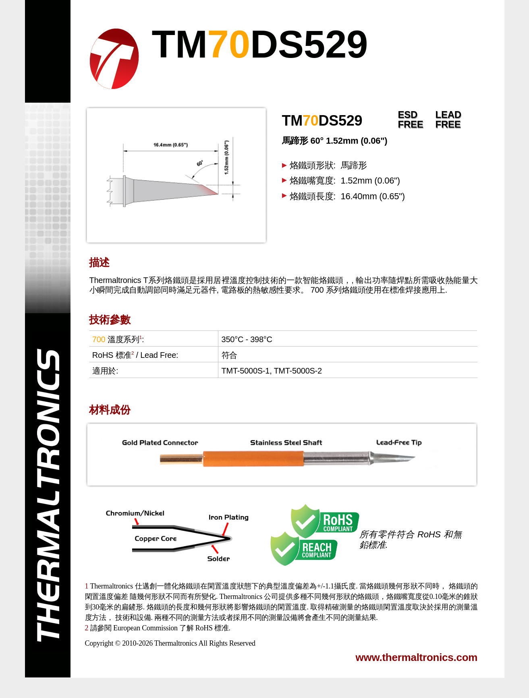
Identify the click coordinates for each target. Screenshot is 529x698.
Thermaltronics (175, 643)
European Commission (145, 628)
